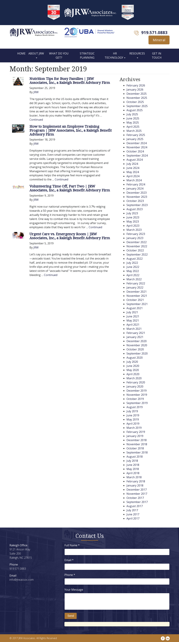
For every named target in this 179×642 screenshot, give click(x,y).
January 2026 (134, 89)
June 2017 (132, 514)
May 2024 (132, 172)
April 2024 (132, 176)
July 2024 (132, 164)
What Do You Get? (59, 55)
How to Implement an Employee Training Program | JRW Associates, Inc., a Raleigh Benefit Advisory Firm (70, 130)
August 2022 (134, 259)
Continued (36, 119)
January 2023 (134, 238)
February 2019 (135, 432)
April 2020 (132, 374)
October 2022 (135, 250)
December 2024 (136, 143)
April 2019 (132, 423)
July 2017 (132, 510)
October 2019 (135, 399)
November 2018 (136, 444)
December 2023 (136, 193)
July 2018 (132, 461)
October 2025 (135, 102)
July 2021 (132, 312)
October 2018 (135, 448)
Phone (69, 575)
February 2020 (135, 382)
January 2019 (134, 436)
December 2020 (136, 341)
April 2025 (132, 127)
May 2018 (132, 469)
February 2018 (135, 481)
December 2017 (136, 489)
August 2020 (134, 357)
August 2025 (134, 110)
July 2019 (132, 411)
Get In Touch (157, 55)
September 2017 (137, 502)
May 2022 (132, 271)
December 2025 (136, 94)
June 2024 (132, 168)
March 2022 (134, 279)
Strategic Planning (87, 55)
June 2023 (132, 217)
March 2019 (134, 428)
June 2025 (132, 118)
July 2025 (132, 114)
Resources (137, 53)
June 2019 (132, 415)
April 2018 (132, 473)
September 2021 (137, 304)
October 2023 (135, 201)
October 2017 (135, 498)
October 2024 (135, 151)
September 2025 (137, 106)
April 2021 (132, 324)
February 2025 (135, 135)
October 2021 (135, 300)
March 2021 (134, 329)
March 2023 (134, 230)
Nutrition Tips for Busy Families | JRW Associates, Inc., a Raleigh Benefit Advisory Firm (69, 80)
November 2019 (136, 395)
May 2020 (132, 370)
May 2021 (132, 320)
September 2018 (137, 452)
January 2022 (134, 287)
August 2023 (134, 209)
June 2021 (132, 316)
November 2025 (136, 98)
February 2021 (135, 333)
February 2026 (135, 85)
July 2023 (132, 213)
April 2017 (132, 518)
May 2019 (132, 419)
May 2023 (132, 221)
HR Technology (114, 55)
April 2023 (132, 226)
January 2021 (134, 337)
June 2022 (132, 267)
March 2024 (134, 180)
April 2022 (132, 275)
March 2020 (134, 378)
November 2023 (136, 197)
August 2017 (134, 506)
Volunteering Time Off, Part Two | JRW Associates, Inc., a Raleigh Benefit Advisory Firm (69, 188)
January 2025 (134, 139)
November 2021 (136, 296)
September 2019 (137, 403)
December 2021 (136, 292)
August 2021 (134, 308)
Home (21, 53)
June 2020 (132, 366)
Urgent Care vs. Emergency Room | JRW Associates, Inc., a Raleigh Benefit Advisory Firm (69, 235)
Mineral (159, 40)
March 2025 (134, 131)
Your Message (73, 589)
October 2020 (135, 349)
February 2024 (135, 184)
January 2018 (134, 485)
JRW (36, 92)
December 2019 (136, 390)
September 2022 (137, 254)
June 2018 (132, 465)
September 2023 (137, 205)
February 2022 (135, 283)
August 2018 (134, 456)
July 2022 (132, 263)
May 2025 (132, 122)
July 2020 (132, 362)
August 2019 (134, 407)
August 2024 (134, 160)
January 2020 (134, 386)
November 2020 (136, 345)
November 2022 (136, 246)
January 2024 (134, 188)
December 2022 (136, 242)
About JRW (36, 53)
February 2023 (135, 234)
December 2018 (136, 440)
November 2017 (136, 494)
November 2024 (136, 147)
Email (69, 560)
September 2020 (137, 353)
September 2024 (137, 155)
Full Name (72, 545)
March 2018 (134, 477)
